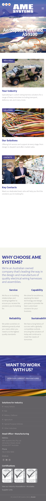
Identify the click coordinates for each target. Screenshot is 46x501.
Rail (5, 411)
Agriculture (8, 419)
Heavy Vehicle (9, 406)
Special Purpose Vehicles (13, 424)
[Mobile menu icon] (43, 8)
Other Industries (10, 428)
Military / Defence (10, 415)
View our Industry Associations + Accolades (18, 486)
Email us (5, 456)
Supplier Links (7, 490)
